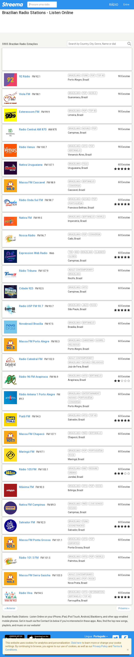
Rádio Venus (27, 147)
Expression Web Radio (33, 253)
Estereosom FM (29, 111)
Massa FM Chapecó (31, 434)
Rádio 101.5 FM (29, 557)
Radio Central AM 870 (32, 129)
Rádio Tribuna (28, 270)
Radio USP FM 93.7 (31, 306)
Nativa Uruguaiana (30, 164)
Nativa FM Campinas (32, 504)
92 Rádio (24, 76)
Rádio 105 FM (27, 469)
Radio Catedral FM (30, 359)
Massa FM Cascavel (32, 182)
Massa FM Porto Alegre (34, 341)
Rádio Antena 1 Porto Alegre (37, 394)
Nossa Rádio (27, 235)
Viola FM (24, 94)
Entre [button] (126, 4)
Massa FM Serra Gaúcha (34, 575)
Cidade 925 (26, 288)
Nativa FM (25, 217)
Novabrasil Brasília (31, 323)
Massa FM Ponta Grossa (35, 540)
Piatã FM (24, 416)
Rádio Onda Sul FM (31, 200)
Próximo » (123, 608)
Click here (76, 642)
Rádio (113, 4)
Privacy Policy (100, 646)
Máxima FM (26, 487)
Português (100, 636)
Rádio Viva (25, 593)
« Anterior (10, 608)
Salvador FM (27, 522)
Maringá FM (26, 451)
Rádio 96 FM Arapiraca (33, 376)
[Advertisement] (67, 66)
